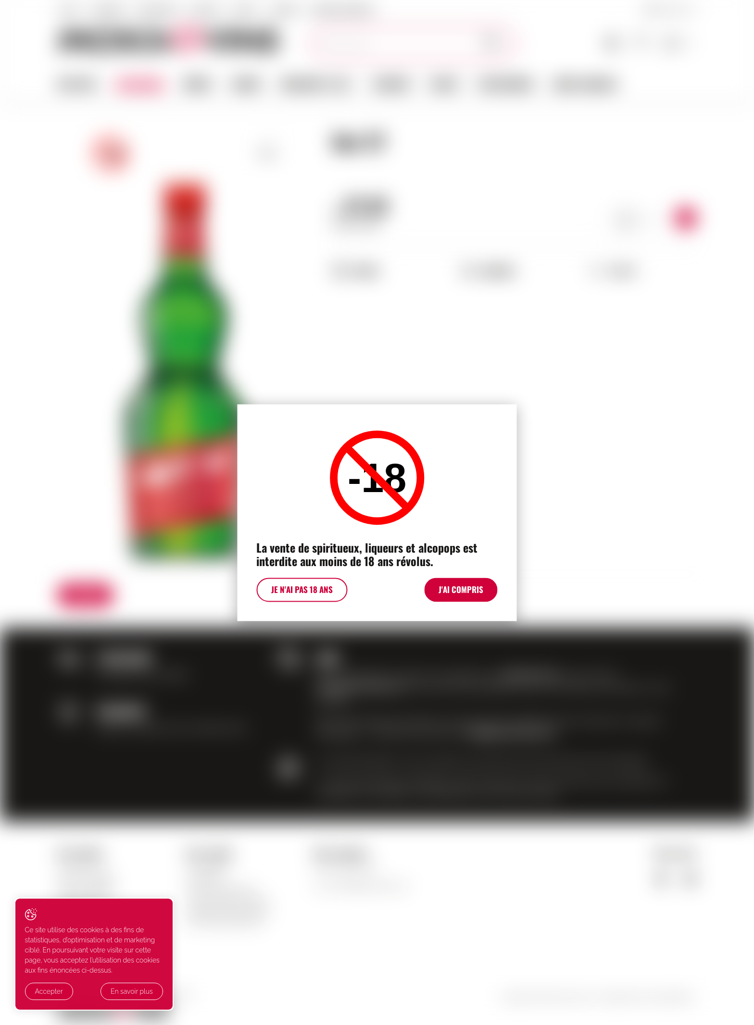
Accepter (49, 992)
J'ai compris (463, 591)
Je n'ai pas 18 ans (299, 591)
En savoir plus (112, 992)
